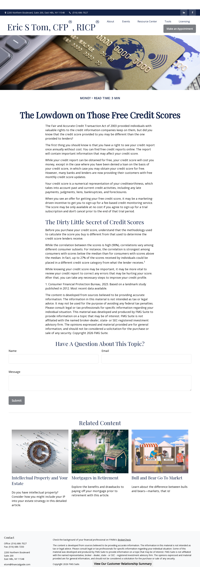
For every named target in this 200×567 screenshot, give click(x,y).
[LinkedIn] (183, 3)
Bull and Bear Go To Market (157, 468)
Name (13, 341)
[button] (110, 12)
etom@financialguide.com (17, 555)
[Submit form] (17, 391)
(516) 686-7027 (78, 3)
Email (105, 341)
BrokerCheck (124, 530)
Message (14, 362)
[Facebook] (192, 3)
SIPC (64, 563)
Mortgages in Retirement (95, 468)
